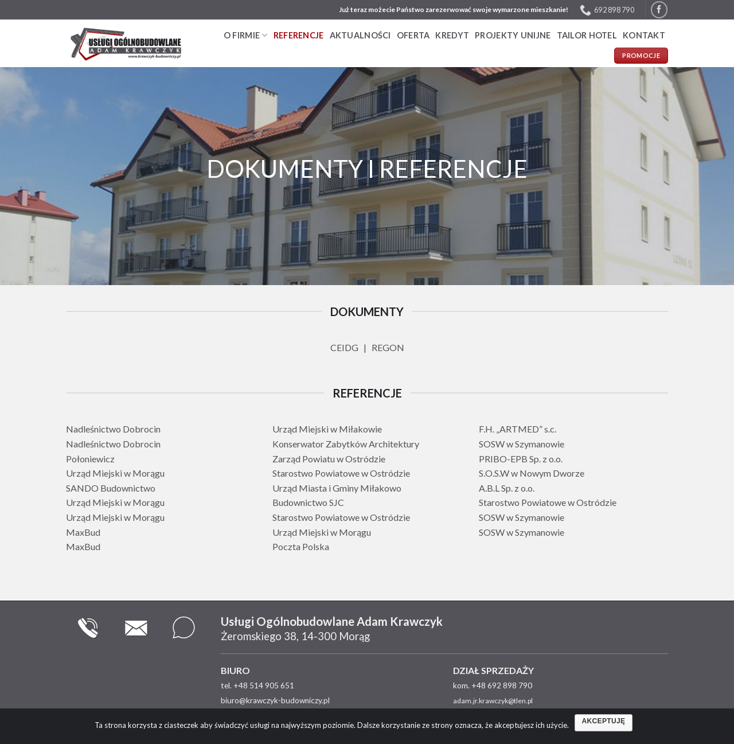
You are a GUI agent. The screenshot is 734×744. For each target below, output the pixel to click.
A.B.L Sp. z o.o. (506, 487)
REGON (388, 347)
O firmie (246, 35)
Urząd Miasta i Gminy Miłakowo (336, 487)
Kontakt (644, 35)
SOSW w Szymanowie (521, 443)
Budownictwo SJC (308, 502)
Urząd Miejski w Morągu (115, 473)
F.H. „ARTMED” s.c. (517, 428)
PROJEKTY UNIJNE (512, 35)
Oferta (413, 35)
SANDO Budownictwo (110, 487)
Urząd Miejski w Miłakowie (327, 428)
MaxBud (83, 532)
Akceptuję (604, 721)
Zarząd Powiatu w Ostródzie (328, 458)
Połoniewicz (90, 458)
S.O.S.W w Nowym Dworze (531, 473)
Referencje (299, 35)
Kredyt (452, 35)
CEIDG (344, 347)
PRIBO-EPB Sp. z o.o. (521, 458)
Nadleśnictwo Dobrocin (113, 428)
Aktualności (360, 35)
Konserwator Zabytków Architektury (345, 443)
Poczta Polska (300, 546)
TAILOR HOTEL (587, 35)
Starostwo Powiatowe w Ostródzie (341, 473)
